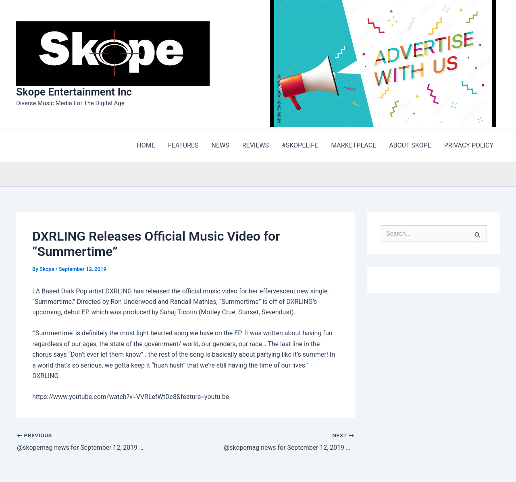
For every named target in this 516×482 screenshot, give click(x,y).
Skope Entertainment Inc (74, 92)
